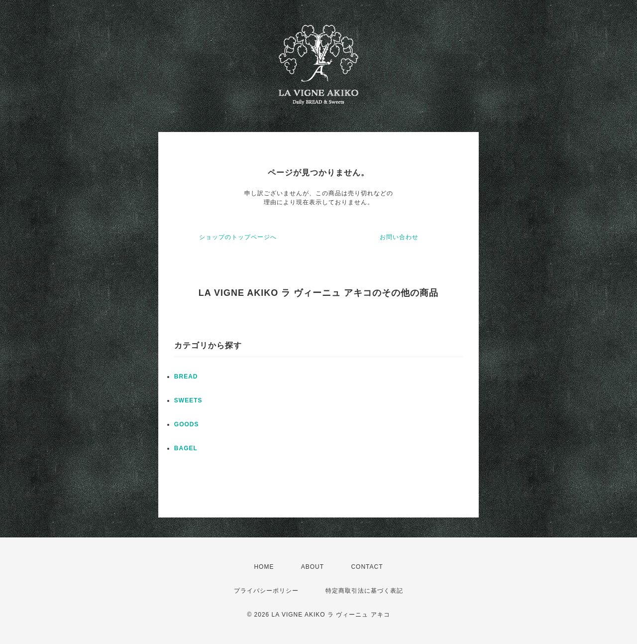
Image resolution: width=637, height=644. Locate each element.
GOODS (186, 424)
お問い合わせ (399, 237)
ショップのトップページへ (238, 237)
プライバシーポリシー (266, 590)
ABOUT (312, 566)
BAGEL (186, 448)
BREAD (186, 376)
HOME (264, 566)
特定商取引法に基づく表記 (364, 590)
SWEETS (188, 400)
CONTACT (367, 566)
